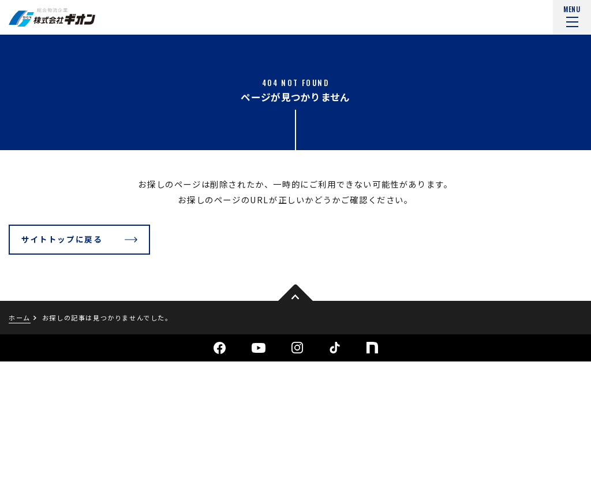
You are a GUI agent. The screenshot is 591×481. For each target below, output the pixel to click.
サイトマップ (115, 452)
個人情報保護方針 (38, 452)
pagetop (295, 294)
